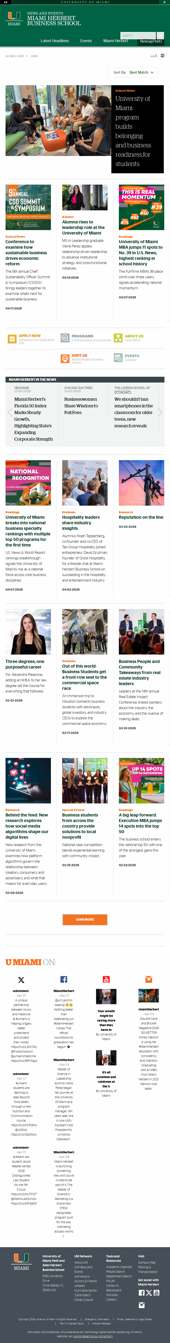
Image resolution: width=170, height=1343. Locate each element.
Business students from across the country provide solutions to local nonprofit (80, 826)
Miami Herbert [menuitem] (115, 41)
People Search (115, 1271)
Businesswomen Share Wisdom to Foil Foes (81, 406)
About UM (81, 1262)
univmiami (21, 991)
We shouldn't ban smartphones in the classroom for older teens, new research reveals (133, 412)
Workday (112, 1295)
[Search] (160, 35)
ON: (31, 962)
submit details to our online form (93, 1336)
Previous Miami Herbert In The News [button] (12, 412)
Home (34, 56)
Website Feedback (101, 1323)
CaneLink (112, 1285)
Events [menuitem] (86, 41)
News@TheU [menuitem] (151, 41)
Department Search (119, 1276)
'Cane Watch (82, 1295)
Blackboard (113, 1290)
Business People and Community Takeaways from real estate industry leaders (139, 672)
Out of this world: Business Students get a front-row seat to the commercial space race (84, 677)
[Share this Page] (159, 58)
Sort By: (134, 72)
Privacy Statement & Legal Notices (134, 1319)
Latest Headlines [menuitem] (55, 41)
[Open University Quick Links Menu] (164, 2)
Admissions (82, 1276)
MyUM (110, 1281)
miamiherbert (149, 1009)
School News (125, 90)
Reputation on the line (141, 517)
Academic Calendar (119, 1267)
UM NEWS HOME (15, 56)
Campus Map (147, 1262)
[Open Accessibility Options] (5, 2)
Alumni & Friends (85, 1281)
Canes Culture (83, 1300)
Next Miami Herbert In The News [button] (158, 412)
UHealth (79, 1286)
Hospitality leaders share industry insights (81, 523)
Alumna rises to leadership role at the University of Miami (83, 227)
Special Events (73, 810)
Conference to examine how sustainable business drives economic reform (26, 253)
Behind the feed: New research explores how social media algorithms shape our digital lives (27, 826)
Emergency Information (97, 1319)
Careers (111, 1299)
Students (69, 512)
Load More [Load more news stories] (85, 919)
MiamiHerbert (64, 991)
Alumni (67, 217)
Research (126, 512)
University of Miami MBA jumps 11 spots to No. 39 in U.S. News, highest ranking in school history (141, 253)
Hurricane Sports (85, 1290)
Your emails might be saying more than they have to (106, 1020)
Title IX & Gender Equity (71, 1323)
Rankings (126, 236)
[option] (34, 415)
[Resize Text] (154, 56)
